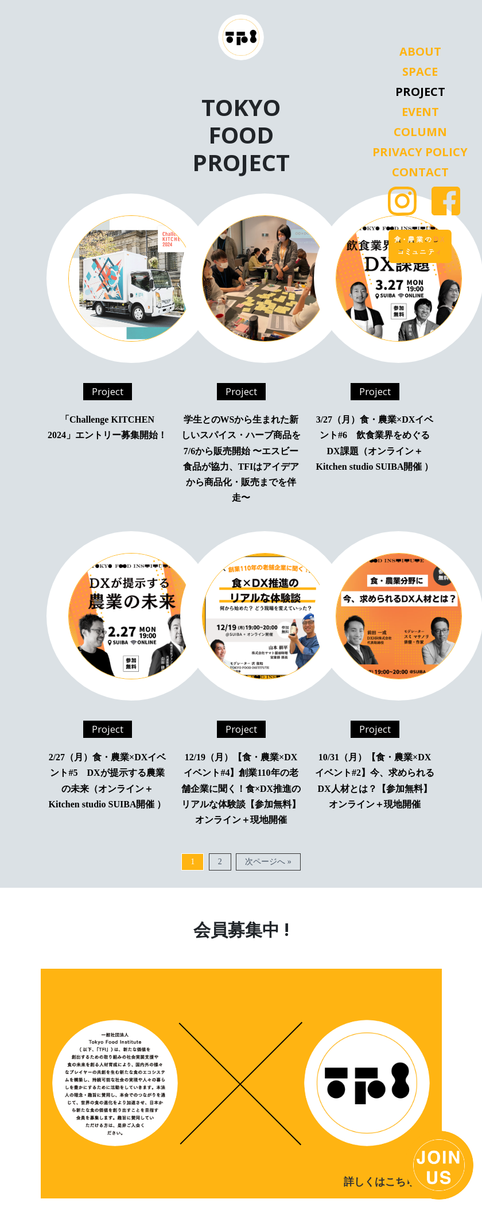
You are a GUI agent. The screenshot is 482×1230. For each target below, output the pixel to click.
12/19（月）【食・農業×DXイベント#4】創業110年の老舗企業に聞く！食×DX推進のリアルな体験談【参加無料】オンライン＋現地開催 (241, 788)
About (420, 51)
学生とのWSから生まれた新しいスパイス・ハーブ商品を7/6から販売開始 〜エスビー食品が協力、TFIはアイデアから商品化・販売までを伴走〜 (241, 458)
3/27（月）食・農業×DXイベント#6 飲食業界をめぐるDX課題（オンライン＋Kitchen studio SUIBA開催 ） (375, 443)
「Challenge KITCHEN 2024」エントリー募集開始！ (107, 427)
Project (420, 92)
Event (420, 112)
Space (420, 72)
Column (420, 132)
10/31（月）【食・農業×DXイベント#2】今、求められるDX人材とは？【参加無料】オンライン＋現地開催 (374, 780)
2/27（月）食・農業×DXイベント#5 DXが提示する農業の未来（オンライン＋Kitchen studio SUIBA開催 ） (107, 780)
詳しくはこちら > (384, 1182)
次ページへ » (268, 861)
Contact (420, 172)
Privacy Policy (420, 152)
